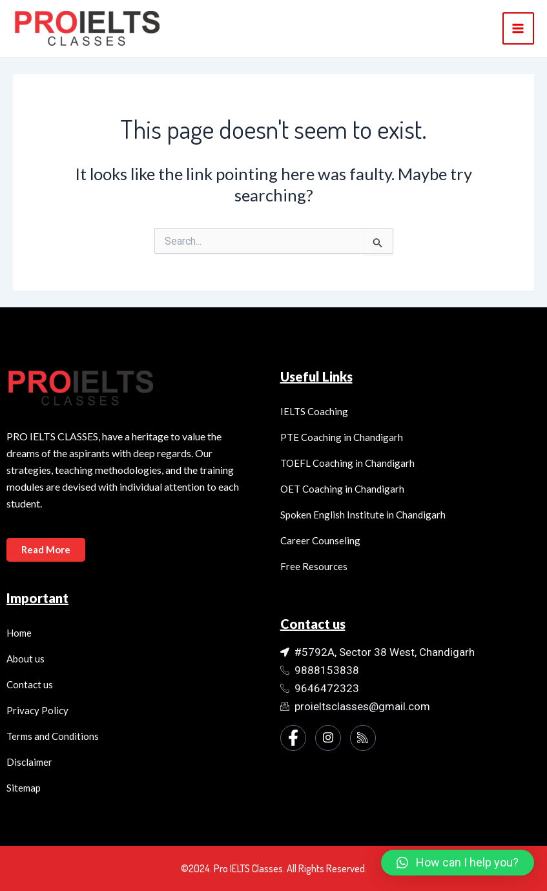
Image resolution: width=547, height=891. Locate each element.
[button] (457, 863)
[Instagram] (328, 738)
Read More (47, 549)
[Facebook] (293, 738)
